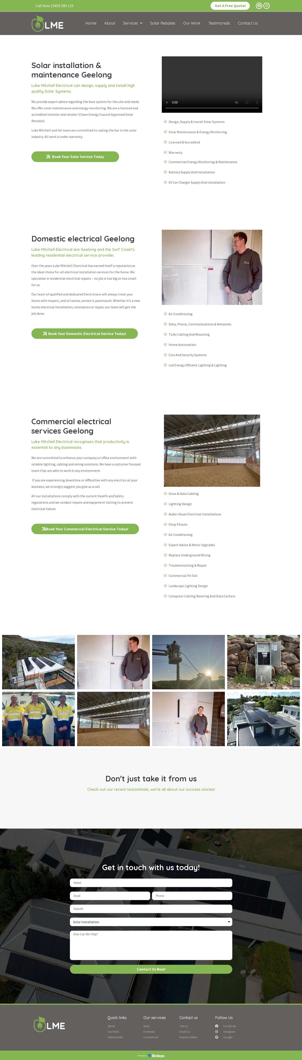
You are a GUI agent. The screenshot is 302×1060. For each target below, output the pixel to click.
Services (132, 23)
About (109, 23)
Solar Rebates (162, 23)
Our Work (191, 23)
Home (90, 23)
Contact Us (248, 23)
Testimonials (219, 23)
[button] (54, 6)
